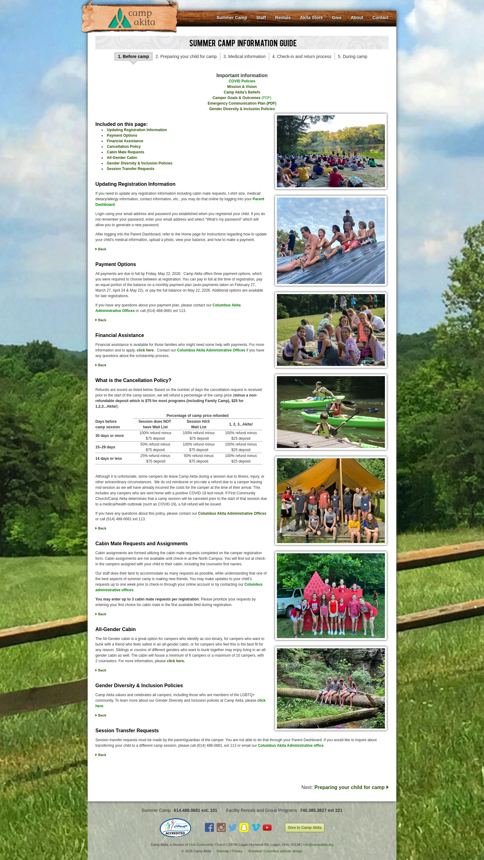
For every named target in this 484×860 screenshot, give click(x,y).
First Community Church (207, 844)
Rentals (283, 17)
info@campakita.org (318, 844)
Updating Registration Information (137, 130)
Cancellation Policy (124, 146)
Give (336, 17)
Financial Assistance (125, 141)
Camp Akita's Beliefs (242, 92)
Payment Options (122, 135)
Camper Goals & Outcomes (237, 98)
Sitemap (222, 851)
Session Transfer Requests (130, 169)
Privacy (237, 851)
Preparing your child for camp (349, 787)
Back (102, 249)
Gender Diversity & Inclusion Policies (242, 109)
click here (145, 350)
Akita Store (311, 17)
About (357, 17)
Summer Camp (232, 17)
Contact (381, 17)
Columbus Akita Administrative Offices (232, 513)
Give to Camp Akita (305, 827)
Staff (261, 17)
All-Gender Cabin (122, 158)
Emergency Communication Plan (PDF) (242, 103)
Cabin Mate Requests (125, 152)
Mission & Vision (242, 87)
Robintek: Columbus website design (275, 851)
